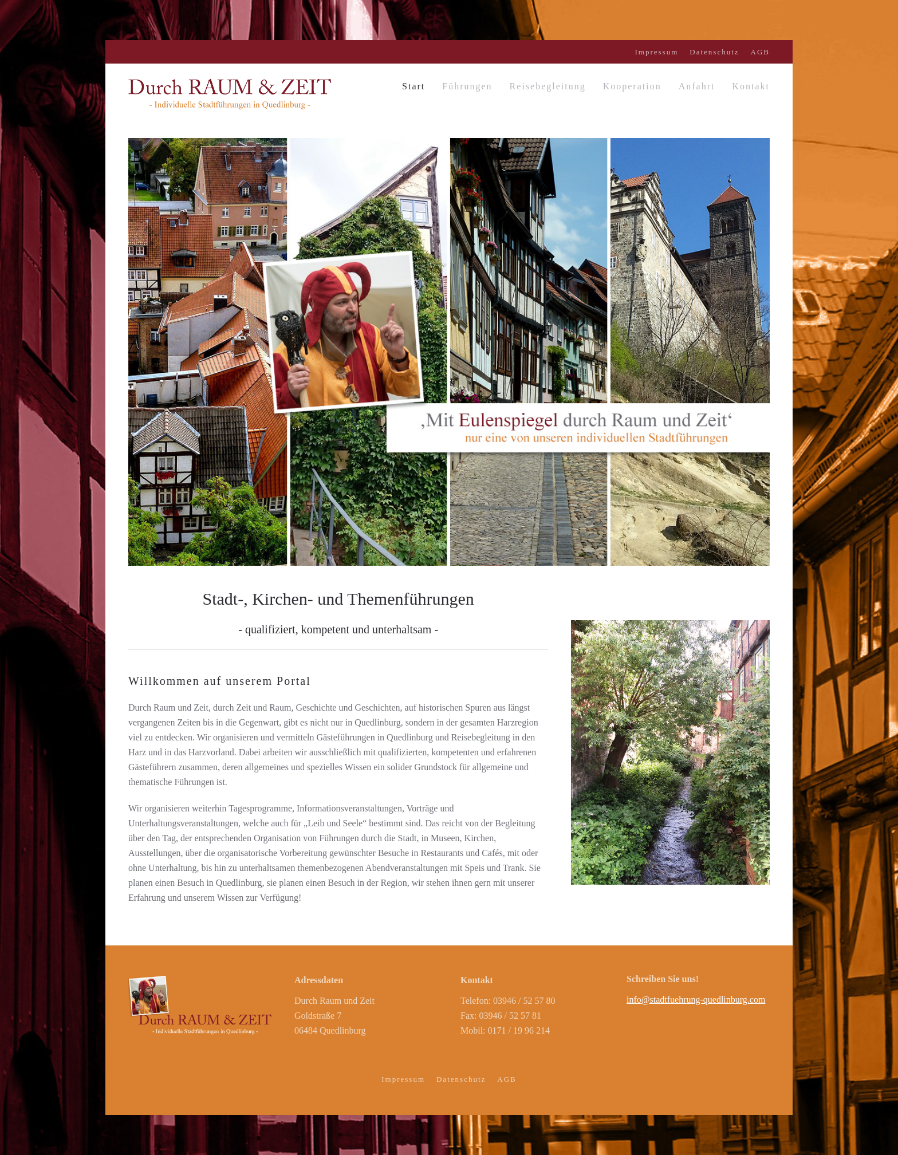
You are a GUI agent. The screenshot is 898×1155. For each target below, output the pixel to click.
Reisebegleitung (548, 86)
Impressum (657, 52)
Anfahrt (697, 86)
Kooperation (632, 86)
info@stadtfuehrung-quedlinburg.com (696, 999)
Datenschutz (714, 52)
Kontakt (751, 86)
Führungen (467, 86)
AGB (760, 52)
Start (413, 86)
